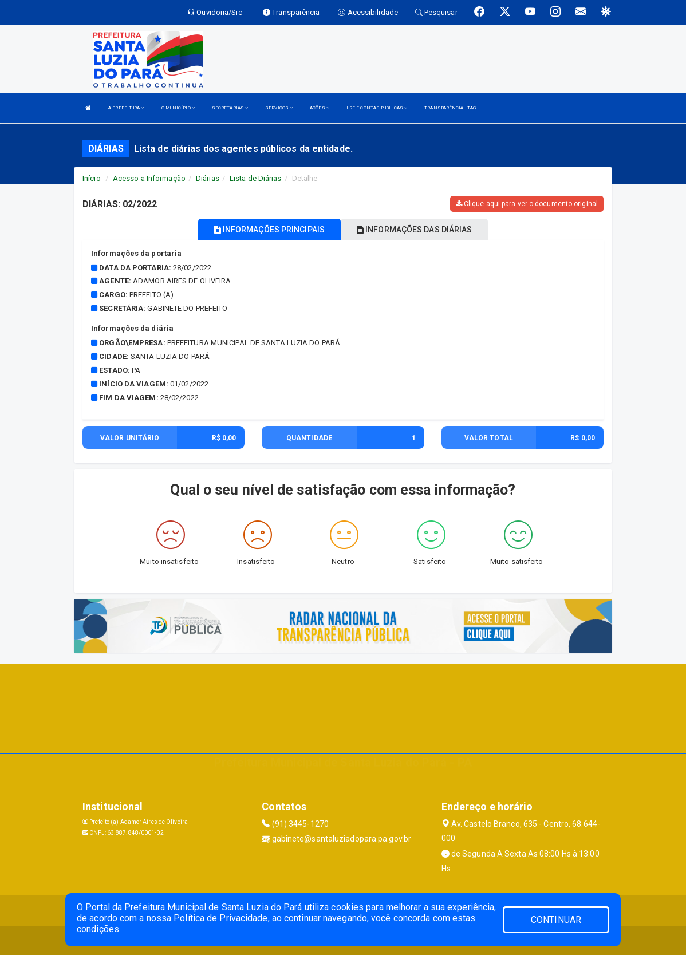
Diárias (207, 178)
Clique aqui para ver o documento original (527, 204)
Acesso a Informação (149, 178)
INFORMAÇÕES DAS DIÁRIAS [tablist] (414, 229)
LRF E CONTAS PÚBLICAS (376, 108)
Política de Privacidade (220, 918)
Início (91, 178)
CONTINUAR (556, 919)
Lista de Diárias (256, 178)
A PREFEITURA (126, 108)
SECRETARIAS (230, 108)
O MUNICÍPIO (178, 108)
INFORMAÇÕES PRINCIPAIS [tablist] (269, 229)
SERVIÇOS (279, 108)
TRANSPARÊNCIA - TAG (450, 108)
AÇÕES (319, 108)
